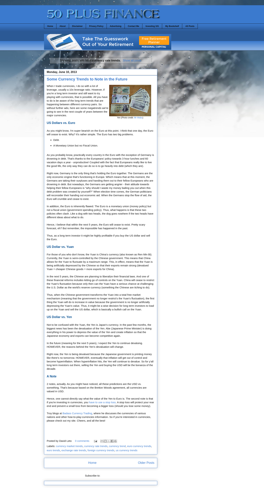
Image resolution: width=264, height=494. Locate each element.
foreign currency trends (101, 450)
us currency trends (126, 450)
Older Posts (146, 462)
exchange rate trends (74, 450)
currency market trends (69, 446)
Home (50, 26)
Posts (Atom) (108, 475)
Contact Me (133, 26)
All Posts (189, 26)
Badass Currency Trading (77, 413)
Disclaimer (77, 26)
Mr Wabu (138, 117)
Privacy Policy (96, 26)
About (63, 26)
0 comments (82, 440)
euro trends (53, 450)
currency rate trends (95, 446)
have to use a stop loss (102, 402)
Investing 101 (152, 26)
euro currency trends (139, 446)
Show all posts (132, 60)
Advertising (115, 26)
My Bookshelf (172, 26)
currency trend (117, 446)
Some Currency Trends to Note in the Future (87, 79)
